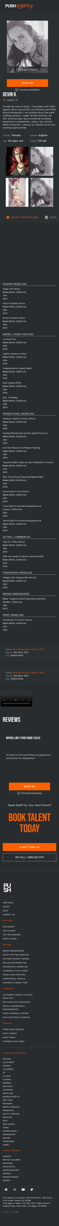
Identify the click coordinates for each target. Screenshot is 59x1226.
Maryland (8, 1093)
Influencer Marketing (14, 963)
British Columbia (12, 1160)
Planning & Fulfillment (15, 971)
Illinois (7, 1076)
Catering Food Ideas (13, 1041)
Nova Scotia (9, 1167)
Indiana (6, 1138)
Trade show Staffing (14, 975)
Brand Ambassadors (13, 951)
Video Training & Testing (16, 1013)
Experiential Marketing (15, 967)
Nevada (6, 1066)
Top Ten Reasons (11, 935)
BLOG (5, 910)
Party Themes (10, 1033)
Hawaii (6, 1145)
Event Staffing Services (16, 955)
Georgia (7, 1083)
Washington (9, 1134)
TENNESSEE (8, 1141)
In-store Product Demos (16, 959)
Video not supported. (16, 699)
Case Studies (10, 939)
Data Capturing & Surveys (16, 1017)
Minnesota (8, 1110)
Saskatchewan (10, 1177)
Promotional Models (14, 979)
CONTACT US (9, 914)
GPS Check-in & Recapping (16, 1002)
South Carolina (11, 1114)
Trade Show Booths (13, 1029)
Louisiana (8, 1090)
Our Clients (9, 931)
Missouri (7, 1117)
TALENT (6, 907)
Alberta (7, 1156)
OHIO (5, 1121)
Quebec (7, 1180)
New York (8, 1100)
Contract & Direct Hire (15, 983)
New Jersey (9, 1124)
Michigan (7, 1103)
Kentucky (8, 1086)
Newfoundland (11, 1170)
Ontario (7, 1173)
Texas (6, 1127)
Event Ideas (9, 1037)
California (8, 1062)
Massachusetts (11, 1097)
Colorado (8, 1069)
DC (4, 1072)
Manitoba (7, 1163)
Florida (7, 1079)
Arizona (7, 1059)
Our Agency (9, 927)
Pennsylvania (10, 1131)
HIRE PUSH (8, 903)
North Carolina (11, 1107)
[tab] (22, 219)
